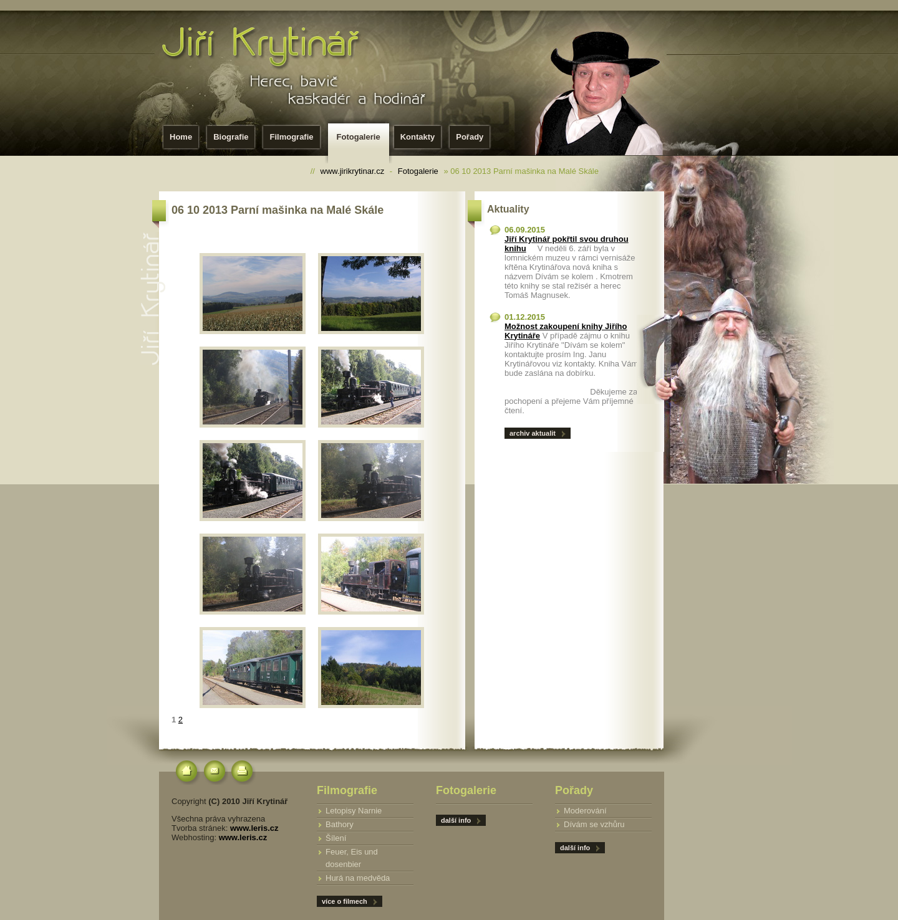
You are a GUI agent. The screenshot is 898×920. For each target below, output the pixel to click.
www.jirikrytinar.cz (353, 171)
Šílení (336, 838)
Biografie (230, 136)
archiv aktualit (532, 433)
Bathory (340, 824)
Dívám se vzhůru (594, 824)
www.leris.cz (254, 828)
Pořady (469, 136)
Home (181, 136)
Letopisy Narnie (354, 810)
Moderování (585, 810)
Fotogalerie (361, 140)
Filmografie (291, 136)
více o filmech (344, 901)
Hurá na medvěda (358, 878)
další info (575, 847)
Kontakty (417, 136)
